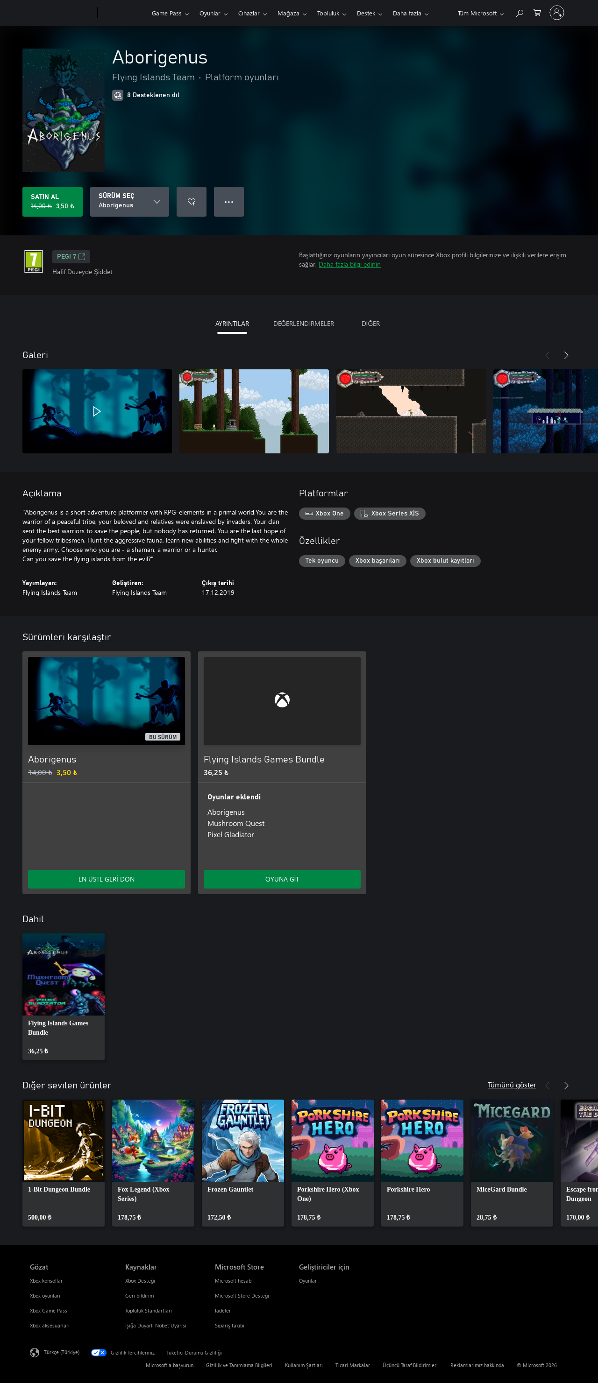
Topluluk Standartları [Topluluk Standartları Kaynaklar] (148, 1310)
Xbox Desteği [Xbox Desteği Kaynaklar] (140, 1280)
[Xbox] (123, 13)
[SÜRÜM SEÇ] (129, 202)
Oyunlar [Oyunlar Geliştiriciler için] (308, 1280)
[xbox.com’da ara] (519, 11)
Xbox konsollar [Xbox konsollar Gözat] (46, 1280)
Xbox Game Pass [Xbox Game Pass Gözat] (48, 1310)
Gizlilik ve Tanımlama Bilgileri (239, 1365)
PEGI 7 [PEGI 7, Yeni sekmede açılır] (71, 257)
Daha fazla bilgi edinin (350, 264)
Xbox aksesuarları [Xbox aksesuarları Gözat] (50, 1325)
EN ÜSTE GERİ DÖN (106, 879)
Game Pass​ (167, 13)
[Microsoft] (62, 13)
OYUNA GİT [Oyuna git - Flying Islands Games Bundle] (282, 879)
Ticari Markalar (352, 1365)
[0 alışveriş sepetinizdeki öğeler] (537, 12)
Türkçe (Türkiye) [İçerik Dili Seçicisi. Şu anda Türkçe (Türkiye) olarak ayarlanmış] (61, 1352)
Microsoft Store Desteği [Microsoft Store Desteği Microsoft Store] (242, 1295)
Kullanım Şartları (304, 1365)
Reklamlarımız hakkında (477, 1365)
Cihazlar (249, 13)
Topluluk (328, 13)
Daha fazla (407, 13)
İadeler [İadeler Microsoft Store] (223, 1310)
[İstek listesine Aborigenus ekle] (191, 202)
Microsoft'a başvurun (169, 1365)
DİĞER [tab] (371, 323)
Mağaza (288, 13)
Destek (366, 13)
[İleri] (566, 355)
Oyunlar (210, 13)
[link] (63, 996)
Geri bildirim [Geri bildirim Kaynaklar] (139, 1295)
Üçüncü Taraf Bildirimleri (410, 1365)
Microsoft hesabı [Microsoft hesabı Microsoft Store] (234, 1280)
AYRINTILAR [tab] (232, 323)
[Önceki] (547, 355)
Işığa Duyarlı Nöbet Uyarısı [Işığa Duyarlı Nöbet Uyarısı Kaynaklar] (155, 1325)
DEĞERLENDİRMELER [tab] (304, 323)
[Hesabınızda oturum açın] (557, 12)
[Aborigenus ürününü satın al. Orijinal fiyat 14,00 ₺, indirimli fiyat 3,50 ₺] (52, 202)
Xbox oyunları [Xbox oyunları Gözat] (45, 1295)
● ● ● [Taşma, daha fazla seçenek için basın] (229, 201)
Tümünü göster (512, 1084)
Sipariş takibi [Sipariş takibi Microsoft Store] (229, 1325)
